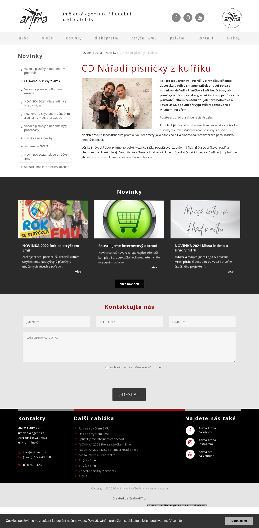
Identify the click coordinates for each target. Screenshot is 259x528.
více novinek (129, 284)
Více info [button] (175, 520)
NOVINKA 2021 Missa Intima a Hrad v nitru (108, 456)
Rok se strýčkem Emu (94, 441)
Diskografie (106, 37)
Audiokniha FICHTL (37, 146)
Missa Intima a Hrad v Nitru (97, 462)
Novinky (74, 37)
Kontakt (205, 37)
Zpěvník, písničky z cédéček (97, 478)
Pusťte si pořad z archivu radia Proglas (186, 117)
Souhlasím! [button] (239, 520)
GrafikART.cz (138, 505)
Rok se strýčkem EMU (94, 435)
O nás (47, 37)
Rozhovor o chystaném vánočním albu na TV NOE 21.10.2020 (47, 115)
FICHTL (84, 483)
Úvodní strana (92, 53)
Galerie (177, 37)
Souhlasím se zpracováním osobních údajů (135, 367)
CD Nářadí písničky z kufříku (43, 81)
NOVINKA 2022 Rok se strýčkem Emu (105, 451)
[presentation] (53, 378)
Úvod (24, 37)
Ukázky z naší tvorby (38, 138)
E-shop (233, 37)
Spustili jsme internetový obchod (46, 167)
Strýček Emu (144, 37)
